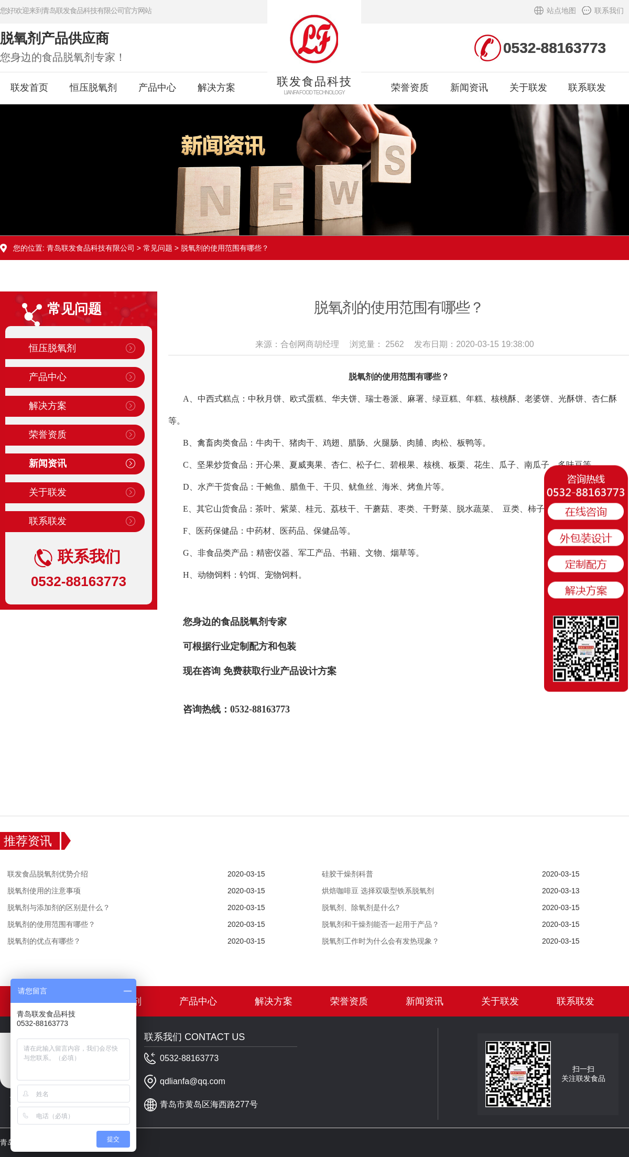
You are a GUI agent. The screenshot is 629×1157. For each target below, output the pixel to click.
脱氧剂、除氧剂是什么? (360, 907)
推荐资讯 (28, 841)
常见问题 (157, 248)
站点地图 (561, 10)
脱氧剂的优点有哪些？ (44, 941)
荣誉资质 (410, 87)
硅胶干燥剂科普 (347, 874)
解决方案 (216, 87)
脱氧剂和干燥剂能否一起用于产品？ (380, 924)
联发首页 (29, 87)
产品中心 (157, 87)
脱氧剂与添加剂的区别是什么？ (58, 907)
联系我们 (609, 10)
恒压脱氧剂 (93, 87)
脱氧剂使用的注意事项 (44, 890)
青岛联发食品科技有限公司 (91, 248)
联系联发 (587, 87)
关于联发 (528, 87)
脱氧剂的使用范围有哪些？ (51, 924)
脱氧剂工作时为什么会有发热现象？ (380, 941)
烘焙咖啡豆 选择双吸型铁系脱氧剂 (378, 890)
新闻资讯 (469, 87)
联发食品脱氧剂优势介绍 (47, 874)
